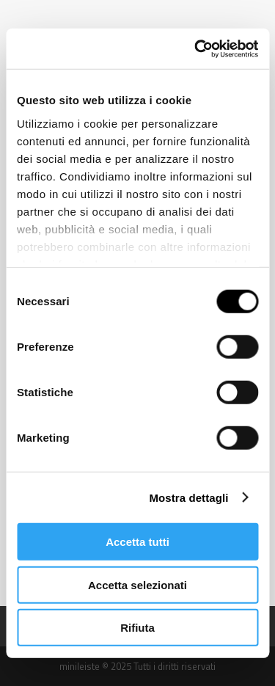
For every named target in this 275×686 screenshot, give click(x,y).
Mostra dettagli (188, 497)
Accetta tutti (137, 542)
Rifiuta (137, 627)
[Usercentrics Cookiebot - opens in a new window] (195, 48)
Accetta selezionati (137, 584)
